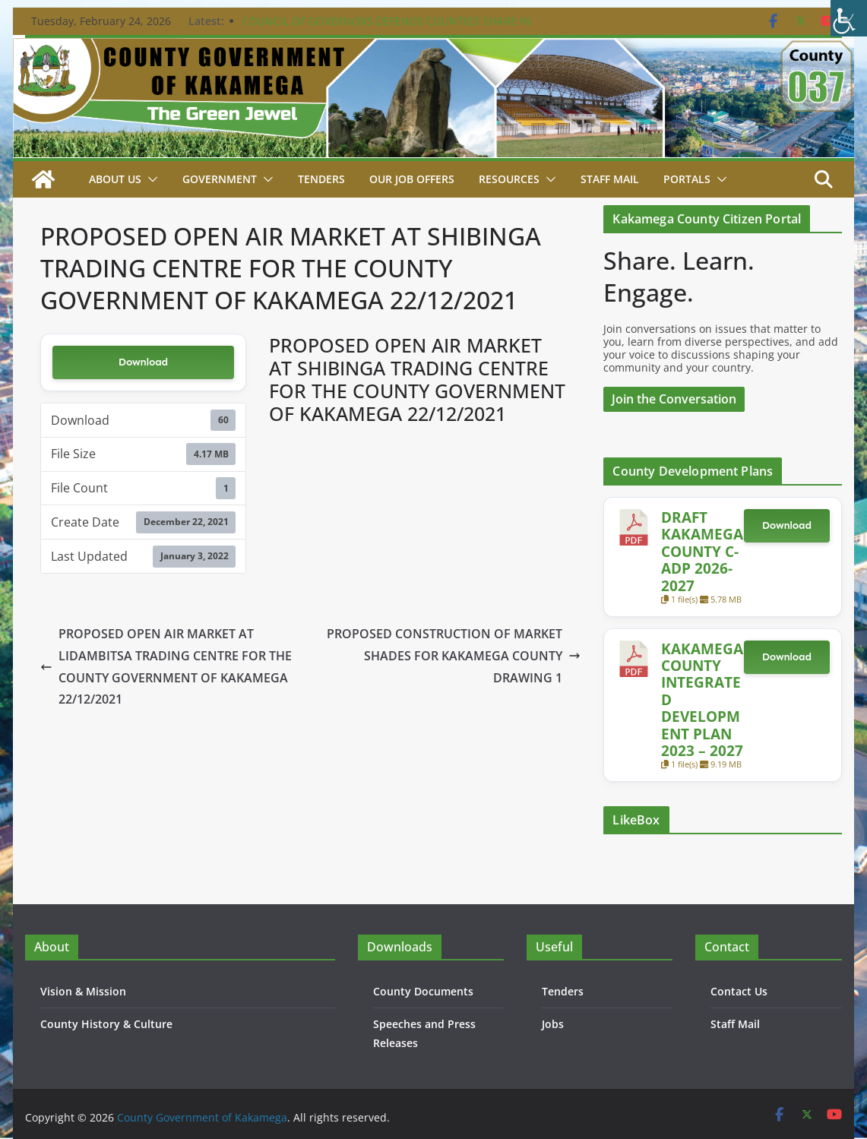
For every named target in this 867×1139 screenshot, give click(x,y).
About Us (115, 179)
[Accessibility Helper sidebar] (849, 18)
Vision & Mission (83, 991)
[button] (149, 179)
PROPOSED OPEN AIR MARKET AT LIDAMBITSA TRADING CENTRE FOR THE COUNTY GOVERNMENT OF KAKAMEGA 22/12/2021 (166, 666)
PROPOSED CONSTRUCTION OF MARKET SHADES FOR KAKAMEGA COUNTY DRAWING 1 (454, 655)
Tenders (321, 179)
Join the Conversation (674, 399)
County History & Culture (106, 1024)
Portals (686, 179)
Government (219, 179)
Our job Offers (411, 179)
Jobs (553, 1024)
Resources (509, 179)
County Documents (423, 991)
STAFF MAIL (610, 179)
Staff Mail (735, 1024)
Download (143, 362)
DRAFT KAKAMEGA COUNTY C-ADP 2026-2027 (702, 551)
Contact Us (738, 991)
